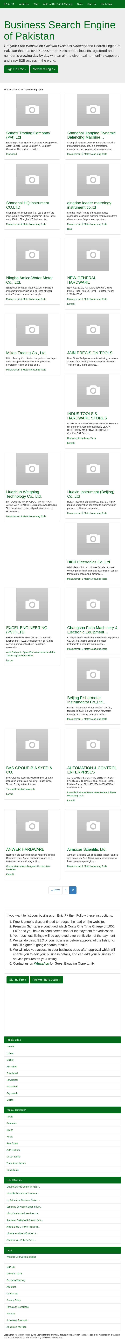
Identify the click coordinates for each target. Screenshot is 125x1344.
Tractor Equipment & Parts (19, 655)
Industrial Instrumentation (80, 792)
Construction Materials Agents (21, 866)
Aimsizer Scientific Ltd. (86, 849)
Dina (69, 229)
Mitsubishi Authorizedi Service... (23, 1193)
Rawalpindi (12, 1080)
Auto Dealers (13, 1150)
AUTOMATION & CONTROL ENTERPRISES (92, 770)
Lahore (9, 660)
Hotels (10, 1136)
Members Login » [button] (44, 69)
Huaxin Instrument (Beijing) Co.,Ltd (90, 494)
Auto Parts (11, 652)
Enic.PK (9, 4)
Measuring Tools (98, 154)
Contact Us (12, 1293)
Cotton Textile (13, 1156)
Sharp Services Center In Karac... (24, 1186)
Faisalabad (12, 1073)
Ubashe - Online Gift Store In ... (22, 1233)
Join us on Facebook (17, 1320)
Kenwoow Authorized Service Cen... (25, 1220)
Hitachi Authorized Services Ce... (23, 1213)
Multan (10, 1100)
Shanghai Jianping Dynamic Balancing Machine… (91, 135)
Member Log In (14, 1273)
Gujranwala (12, 1093)
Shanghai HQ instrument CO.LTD (27, 205)
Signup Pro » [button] (17, 979)
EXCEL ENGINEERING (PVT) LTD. (26, 629)
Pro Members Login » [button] (46, 979)
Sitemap (11, 1313)
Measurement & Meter (78, 154)
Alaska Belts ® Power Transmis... (23, 1226)
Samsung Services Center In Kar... (24, 1206)
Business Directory (16, 1280)
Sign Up (92, 4)
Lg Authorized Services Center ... (23, 1200)
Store (80, 4)
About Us (24, 4)
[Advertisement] (62, 1008)
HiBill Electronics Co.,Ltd (88, 562)
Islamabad (11, 154)
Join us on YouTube (16, 1327)
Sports (10, 1130)
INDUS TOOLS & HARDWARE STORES (87, 415)
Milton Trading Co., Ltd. (26, 353)
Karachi (71, 304)
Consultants (13, 1170)
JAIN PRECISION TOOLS (89, 353)
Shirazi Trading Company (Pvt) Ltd (28, 135)
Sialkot (10, 1060)
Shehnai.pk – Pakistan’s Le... (21, 1240)
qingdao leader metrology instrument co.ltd (89, 205)
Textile (10, 1116)
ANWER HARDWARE (25, 849)
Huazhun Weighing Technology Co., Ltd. (24, 494)
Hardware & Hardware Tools (81, 438)
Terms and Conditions (17, 1307)
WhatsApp (41, 963)
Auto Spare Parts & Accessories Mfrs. (36, 652)
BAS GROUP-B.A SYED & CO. (29, 770)
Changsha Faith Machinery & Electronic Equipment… (92, 629)
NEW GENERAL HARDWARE (81, 280)
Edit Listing (106, 4)
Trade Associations (16, 1163)
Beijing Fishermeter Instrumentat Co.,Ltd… (86, 700)
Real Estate (12, 1143)
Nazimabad (12, 1086)
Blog (36, 4)
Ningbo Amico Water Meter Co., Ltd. (29, 280)
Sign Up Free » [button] (16, 69)
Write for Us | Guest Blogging (57, 4)
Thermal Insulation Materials (20, 789)
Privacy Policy (14, 1300)
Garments (11, 1123)
